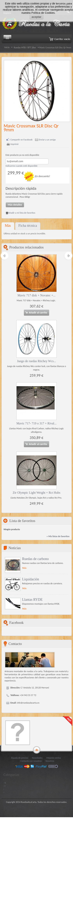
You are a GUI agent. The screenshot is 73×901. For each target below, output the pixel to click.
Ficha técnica (27, 226)
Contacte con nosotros (31, 761)
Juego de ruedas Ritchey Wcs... (36, 361)
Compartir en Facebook (22, 139)
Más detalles (15, 204)
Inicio (7, 47)
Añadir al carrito (36, 312)
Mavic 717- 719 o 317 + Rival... (37, 423)
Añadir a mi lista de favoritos (20, 212)
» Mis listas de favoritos (58, 536)
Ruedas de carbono (35, 559)
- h (5, 783)
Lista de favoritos (22, 521)
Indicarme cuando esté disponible (22, 165)
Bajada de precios (19, 757)
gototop (36, 750)
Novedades (37, 757)
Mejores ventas (53, 757)
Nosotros (50, 761)
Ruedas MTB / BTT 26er (25, 47)
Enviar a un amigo (47, 139)
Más (8, 226)
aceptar (36, 16)
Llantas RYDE (32, 600)
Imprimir (15, 144)
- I (4, 786)
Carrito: (62, 39)
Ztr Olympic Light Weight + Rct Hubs (36, 492)
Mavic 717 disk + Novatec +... (36, 295)
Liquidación (30, 579)
